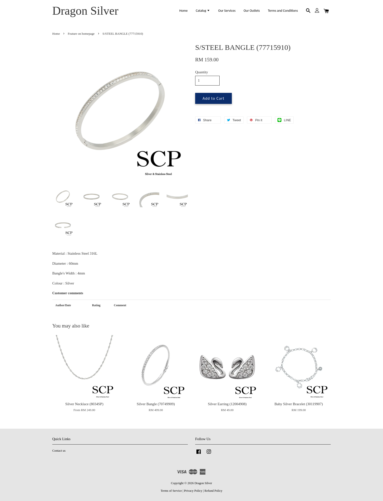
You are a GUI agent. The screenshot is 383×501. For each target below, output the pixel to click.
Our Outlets (252, 11)
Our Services (226, 11)
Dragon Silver (85, 10)
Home (183, 11)
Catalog (203, 11)
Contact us (58, 450)
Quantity (201, 72)
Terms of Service (171, 490)
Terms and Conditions (283, 11)
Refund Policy (213, 490)
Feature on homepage (81, 33)
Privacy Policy (193, 490)
